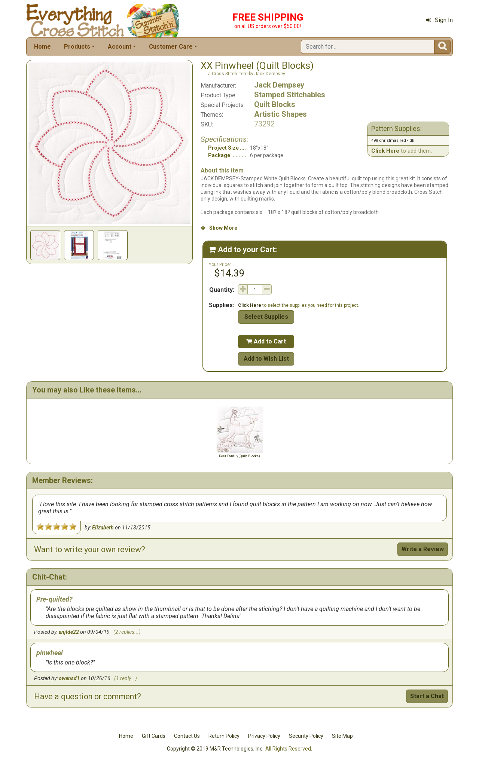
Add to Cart (266, 341)
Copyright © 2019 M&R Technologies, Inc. (215, 749)
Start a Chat (427, 696)
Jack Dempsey (279, 84)
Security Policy (306, 736)
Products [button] (77, 46)
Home (42, 46)
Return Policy (224, 736)
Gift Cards (153, 736)
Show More (219, 228)
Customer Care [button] (171, 46)
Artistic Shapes (280, 114)
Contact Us (187, 736)
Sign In (439, 20)
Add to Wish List (266, 358)
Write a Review (423, 549)
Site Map (342, 736)
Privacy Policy (264, 736)
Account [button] (119, 46)
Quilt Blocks (274, 104)
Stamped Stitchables (289, 94)
